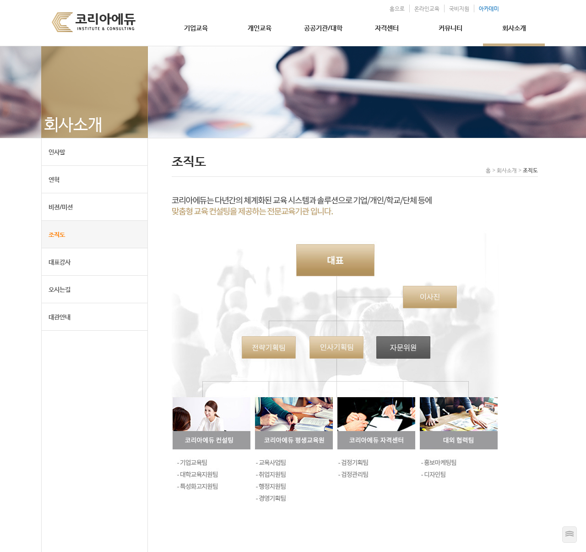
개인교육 (259, 27)
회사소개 (514, 27)
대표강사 (60, 261)
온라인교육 (427, 8)
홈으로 (397, 8)
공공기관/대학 (323, 27)
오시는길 (60, 289)
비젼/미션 (61, 206)
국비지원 (459, 8)
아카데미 (489, 8)
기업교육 (196, 27)
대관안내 (60, 316)
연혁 (54, 179)
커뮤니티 (450, 27)
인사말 (57, 152)
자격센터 (387, 27)
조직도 (57, 234)
